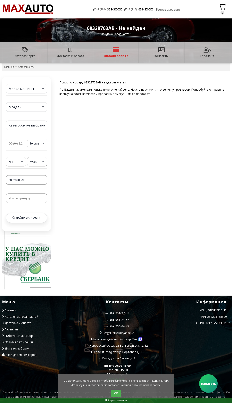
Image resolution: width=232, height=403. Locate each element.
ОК (116, 393)
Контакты (161, 52)
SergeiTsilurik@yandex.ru (117, 333)
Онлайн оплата (116, 52)
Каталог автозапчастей (20, 317)
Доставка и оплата (70, 52)
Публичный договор (17, 336)
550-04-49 (117, 326)
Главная (9, 310)
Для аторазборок (15, 348)
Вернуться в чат (116, 400)
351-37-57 (117, 313)
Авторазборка (25, 52)
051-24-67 (117, 320)
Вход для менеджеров (19, 355)
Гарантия (207, 52)
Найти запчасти (27, 217)
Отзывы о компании (17, 342)
